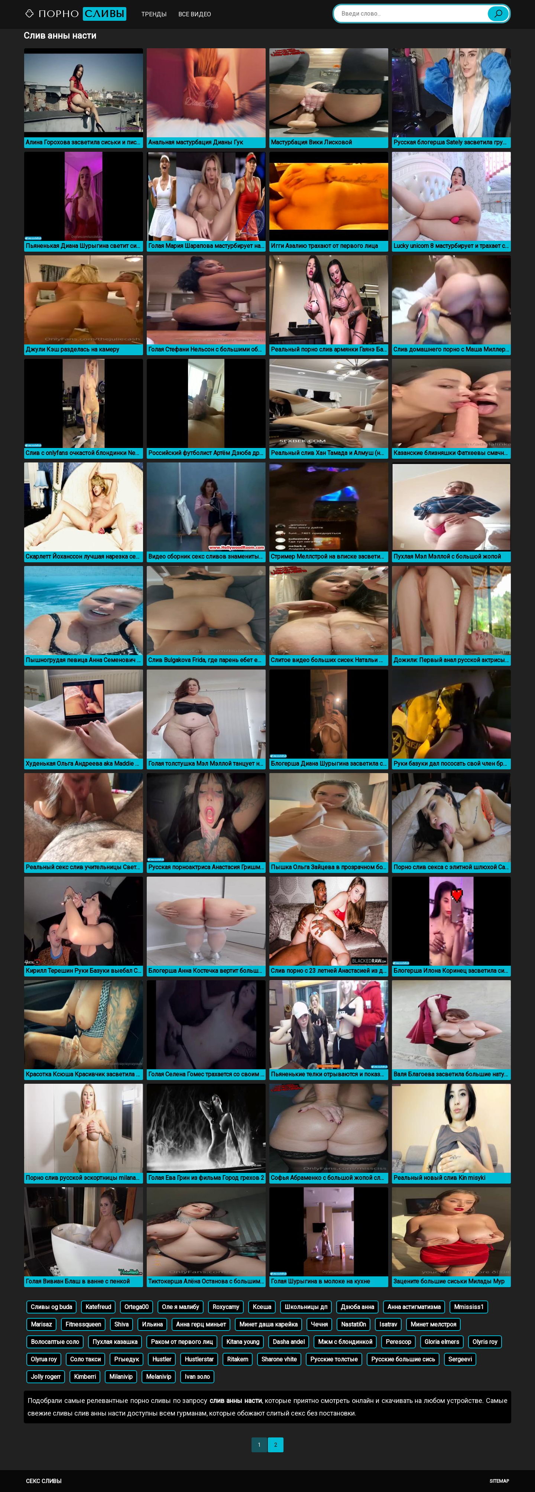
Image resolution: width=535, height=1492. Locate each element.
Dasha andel (289, 1341)
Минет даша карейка (268, 1324)
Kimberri (85, 1376)
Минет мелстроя (433, 1324)
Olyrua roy (44, 1359)
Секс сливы (43, 1481)
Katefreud (98, 1307)
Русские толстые (334, 1359)
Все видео (194, 14)
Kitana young (242, 1341)
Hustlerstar (199, 1359)
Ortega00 (136, 1307)
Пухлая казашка (115, 1341)
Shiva (121, 1324)
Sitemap (499, 1481)
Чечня (319, 1324)
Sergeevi (460, 1359)
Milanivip (121, 1376)
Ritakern (237, 1359)
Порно (75, 14)
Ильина (152, 1324)
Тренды (154, 14)
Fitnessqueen (83, 1324)
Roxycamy (226, 1307)
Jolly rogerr (46, 1376)
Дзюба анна (357, 1307)
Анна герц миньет (201, 1324)
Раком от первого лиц (182, 1341)
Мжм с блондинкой (345, 1341)
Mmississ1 (469, 1307)
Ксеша (262, 1307)
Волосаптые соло (55, 1341)
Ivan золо (197, 1376)
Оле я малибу (180, 1307)
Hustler (161, 1359)
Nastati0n (353, 1324)
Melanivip (158, 1376)
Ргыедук (126, 1359)
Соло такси (85, 1359)
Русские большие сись (403, 1359)
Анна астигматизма (414, 1307)
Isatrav (388, 1324)
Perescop (398, 1341)
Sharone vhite (279, 1359)
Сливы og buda (51, 1307)
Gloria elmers (442, 1341)
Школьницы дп (306, 1307)
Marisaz (41, 1324)
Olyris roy (485, 1341)
